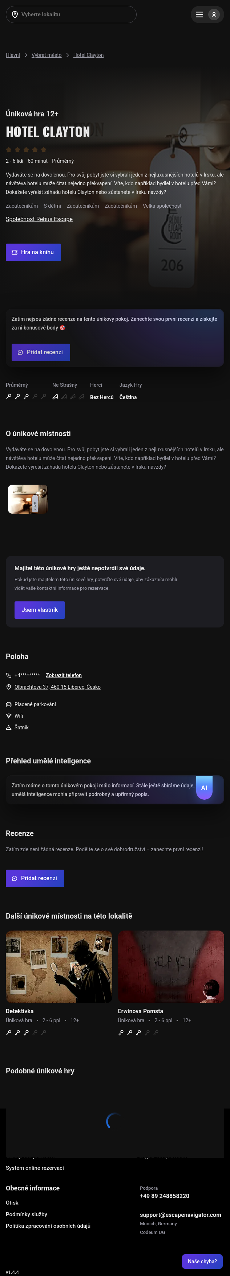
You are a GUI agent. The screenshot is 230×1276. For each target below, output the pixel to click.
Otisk (12, 1203)
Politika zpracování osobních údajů (48, 1226)
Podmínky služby (26, 1214)
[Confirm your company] (40, 610)
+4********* (27, 675)
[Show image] (28, 499)
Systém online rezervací (35, 1168)
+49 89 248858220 (164, 1196)
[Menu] (207, 14)
